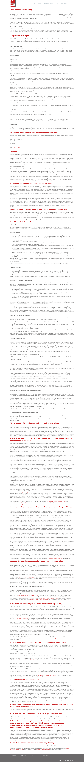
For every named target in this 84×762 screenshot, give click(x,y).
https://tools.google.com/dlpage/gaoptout (24, 492)
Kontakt (61, 3)
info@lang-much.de (16, 147)
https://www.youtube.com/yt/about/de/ (26, 659)
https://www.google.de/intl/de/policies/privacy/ (56, 501)
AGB (32, 755)
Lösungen (39, 3)
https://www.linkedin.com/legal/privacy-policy (39, 599)
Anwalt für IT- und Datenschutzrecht (43, 749)
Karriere (65, 3)
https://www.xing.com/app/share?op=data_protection (49, 638)
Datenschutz (34, 757)
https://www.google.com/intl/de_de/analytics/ (19, 504)
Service (56, 3)
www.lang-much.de (17, 148)
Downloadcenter (45, 755)
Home (35, 3)
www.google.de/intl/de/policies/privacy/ (55, 558)
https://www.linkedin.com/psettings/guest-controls (28, 595)
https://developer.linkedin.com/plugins (26, 577)
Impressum (34, 756)
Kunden (51, 3)
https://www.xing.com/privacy (42, 636)
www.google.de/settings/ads (38, 555)
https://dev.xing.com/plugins (22, 618)
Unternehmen (46, 3)
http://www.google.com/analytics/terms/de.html (21, 502)
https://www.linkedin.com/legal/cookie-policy (49, 598)
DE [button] (72, 3)
